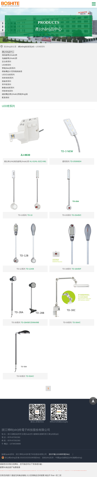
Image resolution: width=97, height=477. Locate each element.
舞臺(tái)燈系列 (8, 88)
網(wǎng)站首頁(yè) (26, 47)
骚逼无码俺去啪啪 (18, 475)
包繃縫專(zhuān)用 (9, 58)
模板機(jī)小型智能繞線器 (12, 71)
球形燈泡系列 (7, 91)
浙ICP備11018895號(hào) (59, 454)
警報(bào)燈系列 (8, 68)
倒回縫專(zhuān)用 (9, 55)
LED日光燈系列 (8, 75)
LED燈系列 (6, 65)
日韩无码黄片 (5, 475)
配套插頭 (5, 97)
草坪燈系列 (6, 84)
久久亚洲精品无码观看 (35, 475)
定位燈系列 (6, 61)
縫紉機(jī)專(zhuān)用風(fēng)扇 (15, 94)
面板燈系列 (6, 81)
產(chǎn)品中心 (8, 52)
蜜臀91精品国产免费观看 (10, 467)
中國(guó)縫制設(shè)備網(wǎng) (68, 458)
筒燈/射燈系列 (7, 78)
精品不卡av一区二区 (53, 475)
